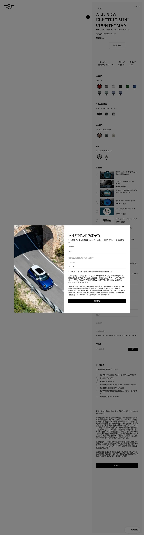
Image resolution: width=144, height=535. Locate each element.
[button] (71, 266)
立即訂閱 (97, 301)
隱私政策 (72, 293)
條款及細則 (81, 282)
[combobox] (97, 251)
